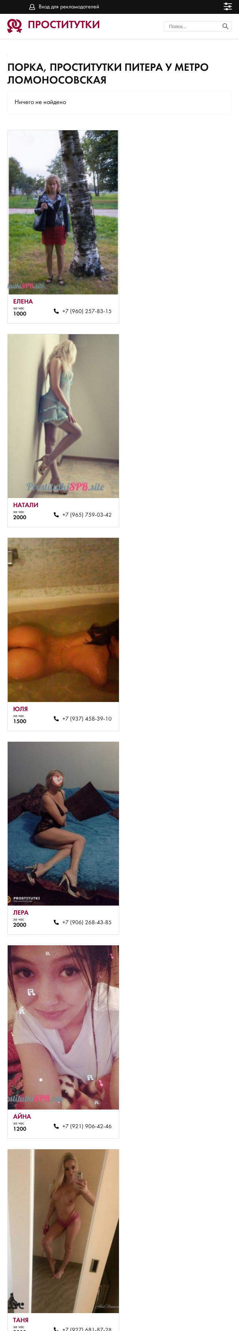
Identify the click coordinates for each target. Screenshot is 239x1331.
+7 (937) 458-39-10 (77, 488)
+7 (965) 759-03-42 (190, 298)
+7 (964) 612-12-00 (77, 1248)
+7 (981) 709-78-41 (190, 1058)
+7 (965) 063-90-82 (77, 868)
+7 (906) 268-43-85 (190, 488)
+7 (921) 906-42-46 (77, 678)
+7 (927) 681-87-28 (190, 678)
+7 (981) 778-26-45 (77, 1058)
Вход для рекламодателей (69, 7)
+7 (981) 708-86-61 (190, 868)
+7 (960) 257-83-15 (77, 298)
